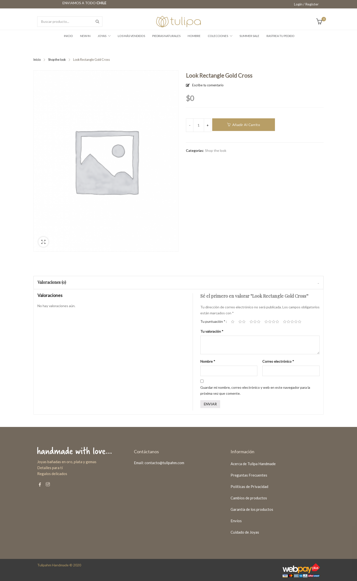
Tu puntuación (212, 321)
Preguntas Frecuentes (249, 475)
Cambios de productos (249, 498)
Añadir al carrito (246, 125)
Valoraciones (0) (51, 282)
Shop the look (57, 60)
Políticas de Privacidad (249, 486)
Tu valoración (211, 331)
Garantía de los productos (252, 509)
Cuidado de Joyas (245, 532)
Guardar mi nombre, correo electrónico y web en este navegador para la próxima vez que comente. (255, 390)
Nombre (207, 361)
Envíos (236, 520)
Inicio (37, 60)
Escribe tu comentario (208, 85)
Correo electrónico (278, 361)
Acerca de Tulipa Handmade (253, 463)
